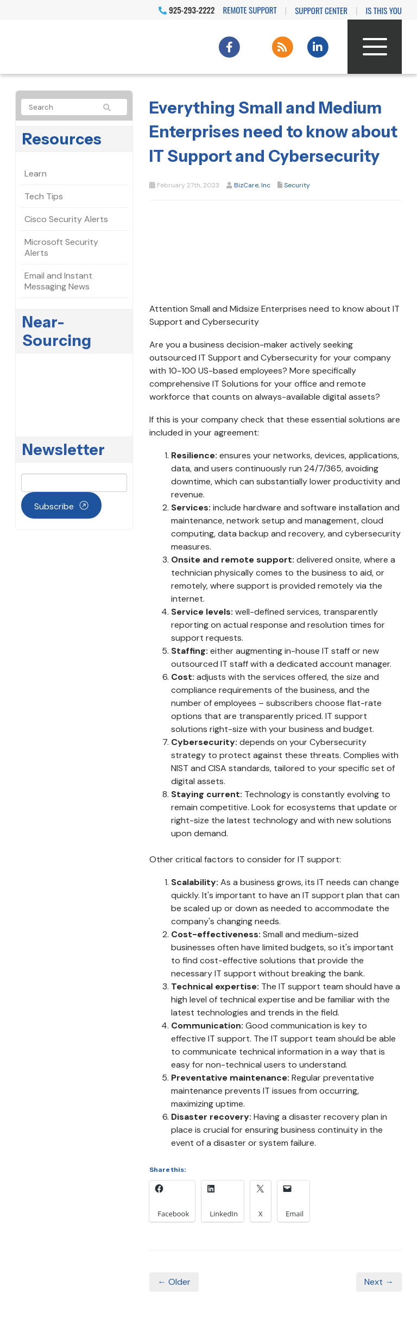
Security (297, 185)
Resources (62, 139)
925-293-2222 (186, 10)
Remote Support (250, 10)
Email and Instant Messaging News (58, 281)
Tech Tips (43, 196)
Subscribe (54, 506)
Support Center (321, 10)
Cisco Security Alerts (66, 219)
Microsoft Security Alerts (61, 247)
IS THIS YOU (384, 10)
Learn (35, 173)
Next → (379, 1282)
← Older (174, 1282)
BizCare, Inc (252, 185)
